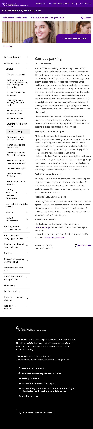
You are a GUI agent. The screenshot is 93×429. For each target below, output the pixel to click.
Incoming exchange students (13, 298)
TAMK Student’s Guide (59, 3)
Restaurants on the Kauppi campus (16, 146)
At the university (12, 63)
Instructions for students (14, 17)
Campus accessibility (16, 74)
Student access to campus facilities (15, 111)
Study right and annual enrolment (12, 228)
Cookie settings (17, 423)
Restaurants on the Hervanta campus (16, 138)
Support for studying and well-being (14, 260)
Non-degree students (10, 307)
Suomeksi (41, 3)
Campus (9, 68)
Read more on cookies (19, 414)
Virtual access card (15, 118)
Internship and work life (13, 269)
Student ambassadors (12, 219)
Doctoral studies (12, 291)
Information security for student (17, 205)
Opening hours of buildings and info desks (15, 102)
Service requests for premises (16, 182)
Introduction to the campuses (16, 93)
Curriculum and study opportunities (13, 237)
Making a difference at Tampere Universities (11, 194)
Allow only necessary (74, 423)
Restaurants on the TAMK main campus (16, 161)
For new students (12, 57)
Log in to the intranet (81, 3)
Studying (8, 253)
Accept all (45, 423)
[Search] (84, 17)
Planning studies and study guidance (14, 245)
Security (9, 212)
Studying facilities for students (17, 125)
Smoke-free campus (16, 168)
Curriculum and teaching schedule (47, 17)
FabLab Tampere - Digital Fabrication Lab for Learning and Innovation (17, 83)
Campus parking (14, 131)
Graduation (9, 285)
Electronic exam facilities (14, 174)
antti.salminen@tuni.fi (54, 237)
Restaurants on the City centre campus (16, 153)
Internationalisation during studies (13, 278)
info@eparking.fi (42, 227)
